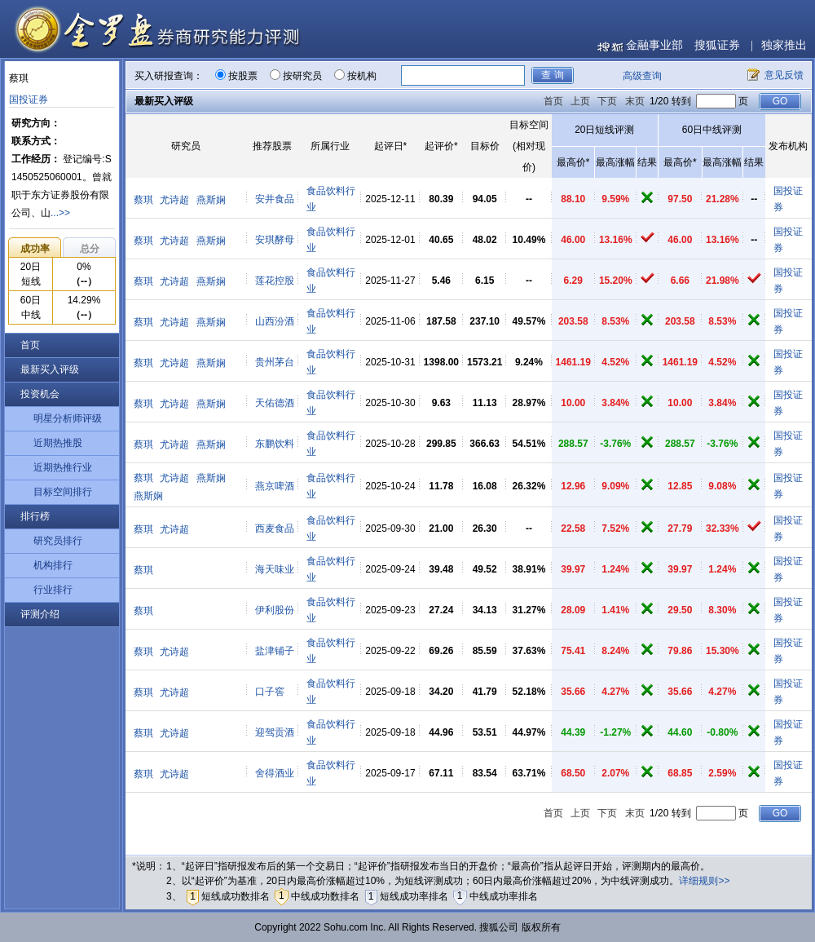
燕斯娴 (211, 200)
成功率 (35, 248)
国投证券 (28, 99)
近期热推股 (57, 443)
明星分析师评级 (67, 418)
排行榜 (35, 516)
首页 (30, 345)
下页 (607, 101)
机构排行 (53, 565)
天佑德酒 (274, 403)
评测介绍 (39, 614)
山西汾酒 (274, 321)
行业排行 (53, 589)
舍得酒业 (274, 773)
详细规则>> (704, 881)
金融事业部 (654, 45)
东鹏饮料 (274, 443)
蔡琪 (143, 200)
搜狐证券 (717, 45)
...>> (60, 213)
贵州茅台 (274, 362)
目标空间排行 (62, 492)
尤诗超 (174, 200)
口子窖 (269, 691)
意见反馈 (784, 75)
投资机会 (39, 394)
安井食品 (274, 199)
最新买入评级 (49, 369)
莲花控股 (274, 280)
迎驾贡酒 (274, 732)
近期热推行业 (62, 467)
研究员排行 (57, 540)
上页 (580, 101)
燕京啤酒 (274, 486)
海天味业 (274, 569)
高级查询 (642, 76)
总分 (89, 248)
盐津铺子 (274, 651)
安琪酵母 (274, 239)
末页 (635, 101)
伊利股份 (274, 610)
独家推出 (784, 45)
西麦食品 (274, 528)
